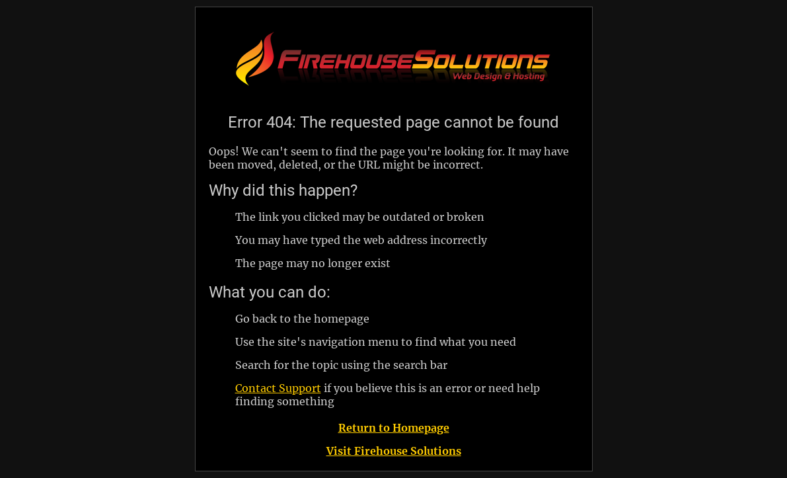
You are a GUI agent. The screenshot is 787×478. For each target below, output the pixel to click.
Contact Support (278, 388)
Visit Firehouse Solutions (393, 451)
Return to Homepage (393, 427)
